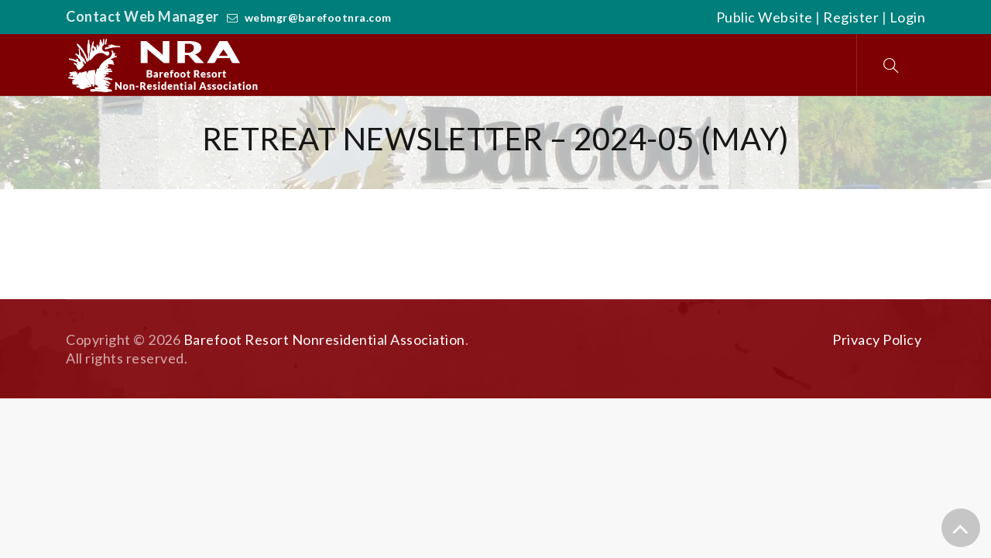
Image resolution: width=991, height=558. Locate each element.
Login (908, 17)
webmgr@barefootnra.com (318, 17)
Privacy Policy (876, 339)
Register (851, 17)
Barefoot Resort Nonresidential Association (324, 339)
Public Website (764, 17)
